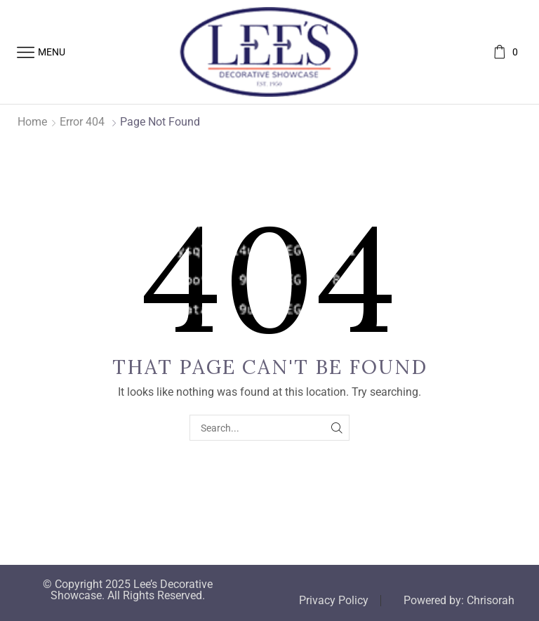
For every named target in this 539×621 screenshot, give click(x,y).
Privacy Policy (333, 600)
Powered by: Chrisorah (459, 600)
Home (32, 121)
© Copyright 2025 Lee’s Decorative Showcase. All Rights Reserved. (128, 590)
